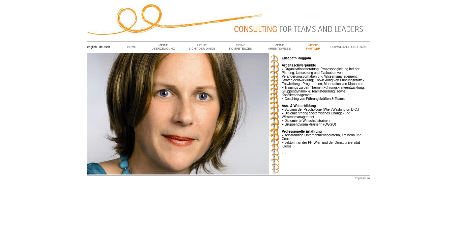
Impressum (362, 178)
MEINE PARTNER (313, 47)
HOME (131, 47)
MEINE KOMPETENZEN (240, 47)
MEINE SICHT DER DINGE (202, 47)
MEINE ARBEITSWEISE (279, 47)
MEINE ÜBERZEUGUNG (163, 47)
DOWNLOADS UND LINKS (349, 47)
